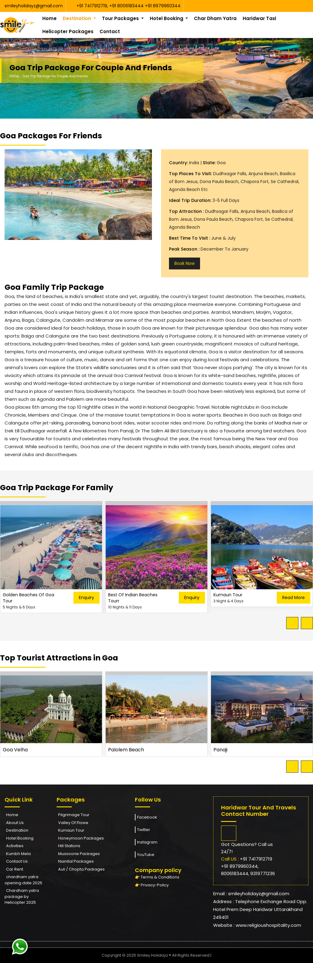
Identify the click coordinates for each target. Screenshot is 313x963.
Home (49, 18)
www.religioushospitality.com (268, 925)
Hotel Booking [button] (167, 18)
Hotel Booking (19, 838)
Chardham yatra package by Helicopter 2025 (22, 896)
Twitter (142, 829)
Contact (110, 31)
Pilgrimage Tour (74, 815)
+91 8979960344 (163, 6)
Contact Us (17, 861)
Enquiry (86, 597)
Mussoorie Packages (79, 854)
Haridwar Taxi (259, 18)
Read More (293, 597)
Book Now (184, 263)
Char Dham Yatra (215, 18)
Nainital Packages (76, 861)
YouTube (144, 854)
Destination (17, 830)
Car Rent (14, 869)
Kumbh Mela (18, 854)
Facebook (146, 817)
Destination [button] (77, 18)
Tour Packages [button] (121, 18)
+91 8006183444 (127, 6)
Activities (14, 846)
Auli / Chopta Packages (81, 869)
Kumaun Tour (71, 830)
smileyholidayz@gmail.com (34, 6)
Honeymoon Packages (81, 838)
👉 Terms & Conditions (157, 877)
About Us (15, 823)
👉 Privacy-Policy (152, 885)
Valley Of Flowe (73, 823)
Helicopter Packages (67, 31)
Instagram (146, 842)
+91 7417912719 (91, 6)
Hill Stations (69, 846)
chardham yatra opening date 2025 (23, 880)
